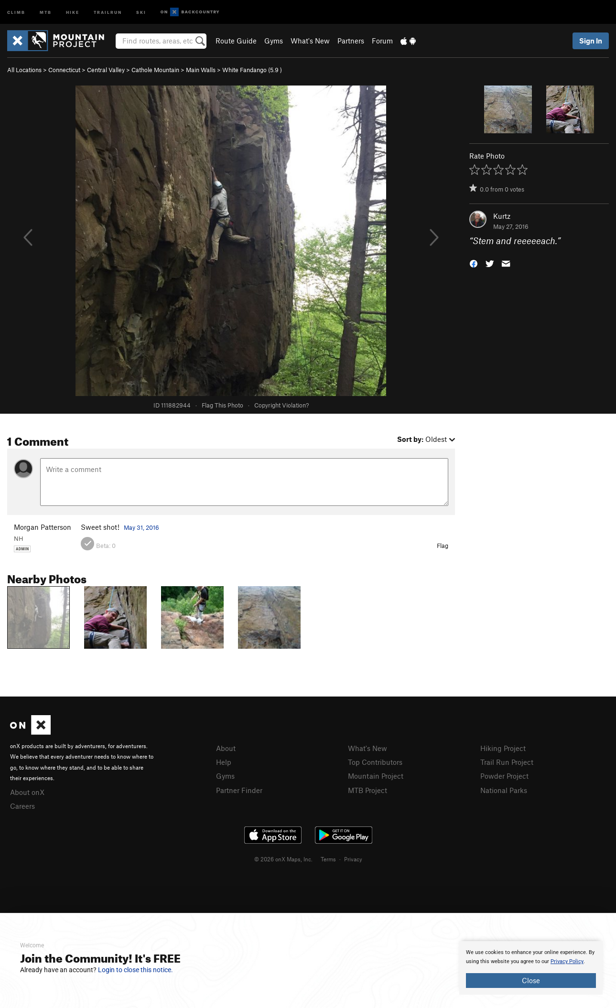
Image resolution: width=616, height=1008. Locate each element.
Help (223, 762)
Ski (141, 12)
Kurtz (501, 216)
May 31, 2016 (141, 527)
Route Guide (236, 40)
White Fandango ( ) (252, 70)
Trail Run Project (506, 762)
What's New (310, 40)
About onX (27, 792)
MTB (46, 12)
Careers (22, 806)
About (226, 748)
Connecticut (64, 70)
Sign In (590, 40)
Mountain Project (375, 776)
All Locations (24, 70)
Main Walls (201, 70)
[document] (531, 968)
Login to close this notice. (135, 970)
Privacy (353, 859)
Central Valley (106, 70)
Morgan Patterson (42, 527)
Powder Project (504, 776)
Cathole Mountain (155, 70)
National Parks (503, 790)
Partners (350, 40)
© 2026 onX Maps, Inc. (283, 859)
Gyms (273, 40)
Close (531, 980)
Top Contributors (375, 762)
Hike (72, 12)
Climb (16, 12)
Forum (382, 40)
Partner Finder (239, 790)
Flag (442, 545)
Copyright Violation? (281, 405)
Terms (328, 859)
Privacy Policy (567, 961)
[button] (473, 262)
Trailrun (108, 12)
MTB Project (367, 790)
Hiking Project (503, 748)
